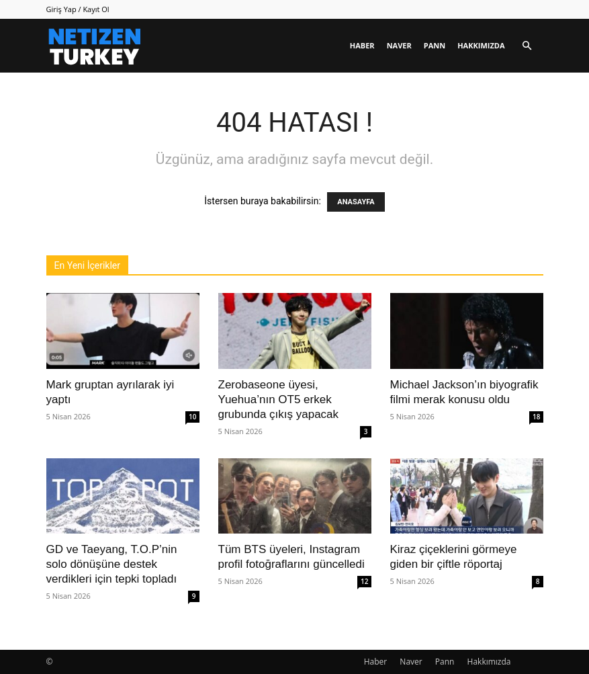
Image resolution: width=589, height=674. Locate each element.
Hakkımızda (480, 45)
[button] (527, 46)
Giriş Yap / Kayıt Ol (77, 9)
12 (364, 581)
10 (192, 416)
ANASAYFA (355, 202)
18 (536, 416)
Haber (362, 45)
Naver (399, 45)
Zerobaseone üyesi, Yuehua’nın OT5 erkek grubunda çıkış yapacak (278, 399)
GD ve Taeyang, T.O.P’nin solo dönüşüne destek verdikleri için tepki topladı (111, 564)
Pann (434, 45)
